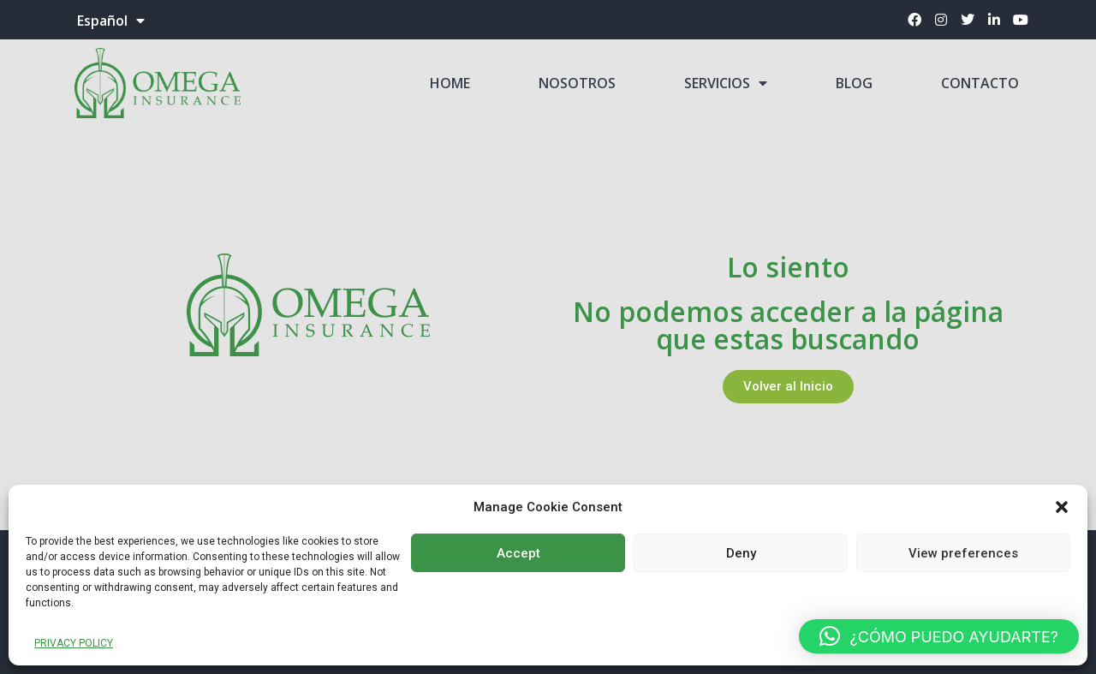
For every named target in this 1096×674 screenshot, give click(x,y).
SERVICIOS (725, 83)
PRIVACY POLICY (73, 643)
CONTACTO (980, 83)
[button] (1061, 507)
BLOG (854, 83)
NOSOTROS (577, 83)
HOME (450, 83)
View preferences (963, 553)
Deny (741, 553)
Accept (518, 553)
